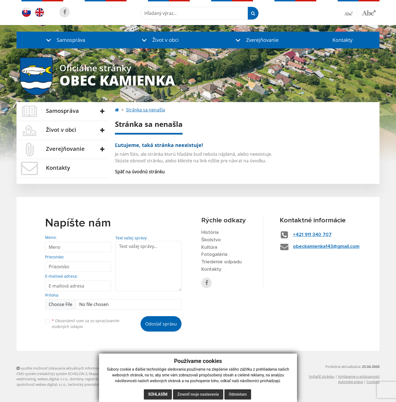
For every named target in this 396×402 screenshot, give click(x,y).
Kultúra (209, 247)
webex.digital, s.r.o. (52, 378)
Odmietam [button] (238, 394)
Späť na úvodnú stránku (140, 172)
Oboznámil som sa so (85, 323)
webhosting (26, 378)
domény (76, 378)
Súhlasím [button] (157, 394)
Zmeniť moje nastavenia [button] (198, 394)
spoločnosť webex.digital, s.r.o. (41, 384)
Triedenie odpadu (221, 261)
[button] (64, 40)
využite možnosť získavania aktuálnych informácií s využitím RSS (70, 368)
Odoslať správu (161, 324)
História (210, 232)
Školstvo (211, 239)
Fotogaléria (214, 254)
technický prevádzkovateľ (89, 384)
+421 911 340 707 (312, 234)
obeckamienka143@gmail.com (326, 246)
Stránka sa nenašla (145, 110)
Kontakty (342, 40)
